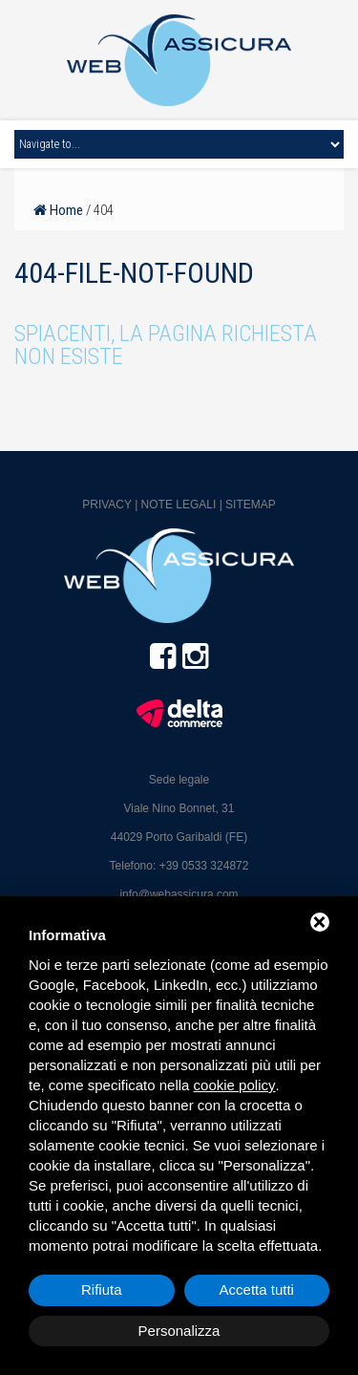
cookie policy (235, 1085)
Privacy (107, 504)
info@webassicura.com (178, 894)
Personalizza (179, 1330)
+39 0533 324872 (204, 865)
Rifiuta (101, 1289)
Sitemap (250, 504)
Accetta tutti (257, 1289)
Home (58, 210)
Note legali (179, 504)
